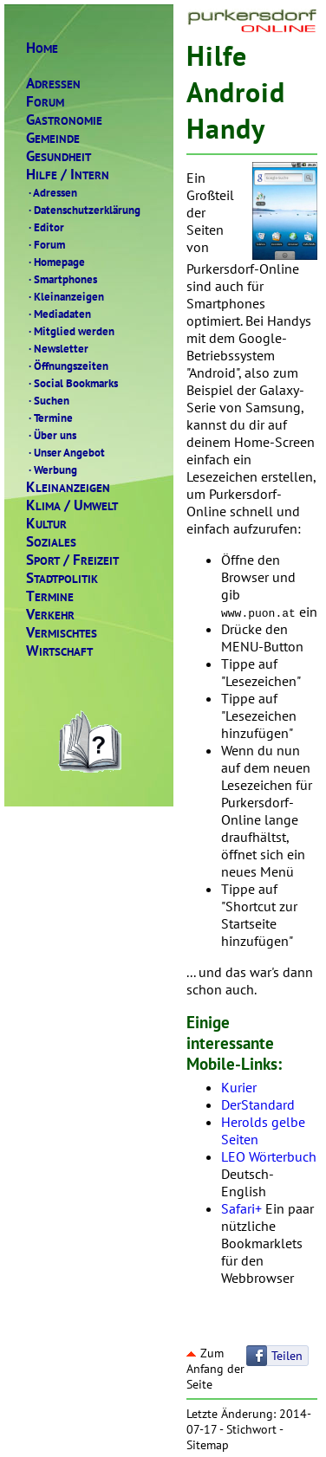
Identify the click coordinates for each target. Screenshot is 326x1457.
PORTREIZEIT (72, 560)
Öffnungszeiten (67, 365)
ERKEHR (50, 614)
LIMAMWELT (72, 505)
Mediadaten (58, 313)
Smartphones (61, 279)
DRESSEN (53, 83)
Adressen (51, 192)
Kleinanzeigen (65, 296)
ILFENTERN (67, 174)
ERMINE (50, 596)
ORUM (45, 102)
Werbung (51, 469)
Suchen (47, 400)
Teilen (287, 1355)
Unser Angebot (65, 452)
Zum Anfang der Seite (215, 1368)
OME (42, 48)
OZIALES (51, 542)
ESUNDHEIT (58, 156)
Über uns (51, 435)
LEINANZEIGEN (68, 487)
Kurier (239, 1087)
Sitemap (207, 1445)
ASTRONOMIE (64, 120)
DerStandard (258, 1104)
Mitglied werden (70, 331)
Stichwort (251, 1429)
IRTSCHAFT (59, 651)
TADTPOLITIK (62, 578)
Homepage (55, 261)
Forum (45, 244)
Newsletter (57, 348)
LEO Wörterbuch (268, 1156)
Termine (49, 417)
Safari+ (241, 1208)
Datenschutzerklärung (83, 209)
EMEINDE (53, 138)
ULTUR (46, 524)
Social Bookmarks (72, 383)
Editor (45, 227)
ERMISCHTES (61, 633)
